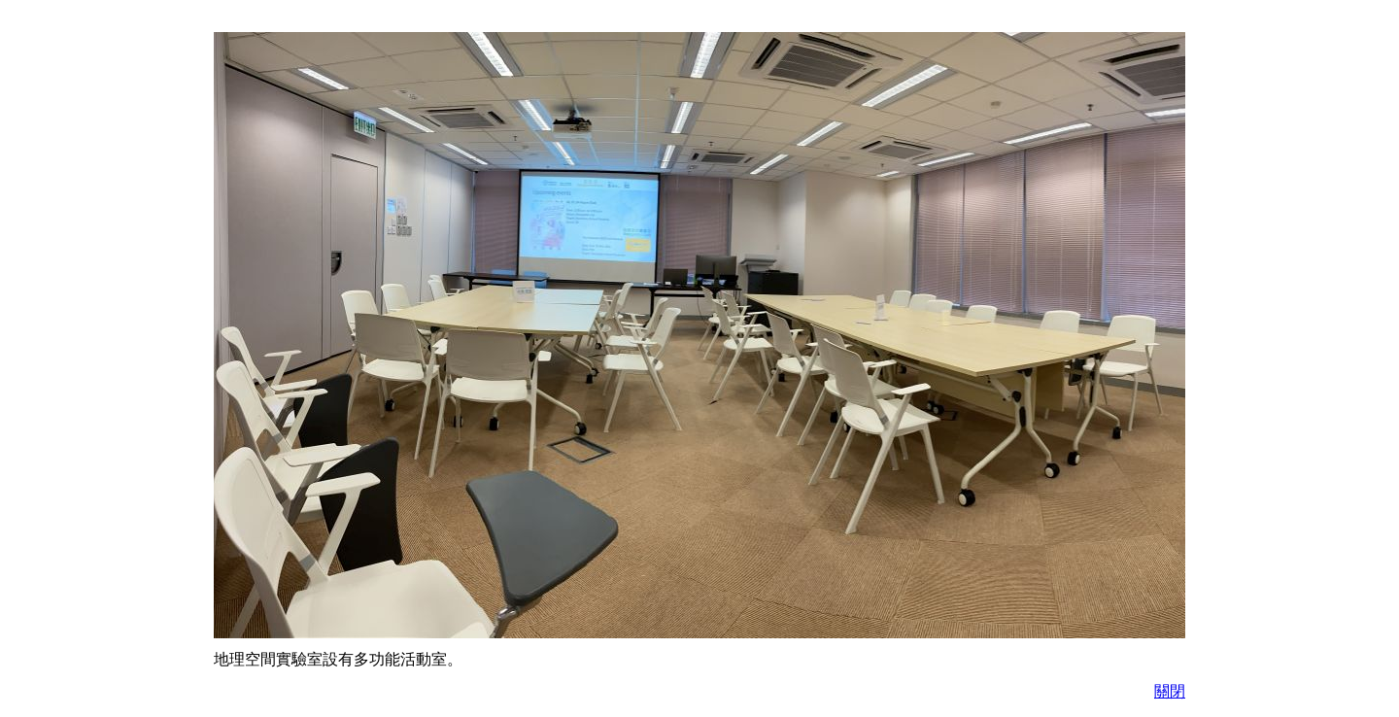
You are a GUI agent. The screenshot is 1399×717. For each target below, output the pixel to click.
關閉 (1169, 691)
